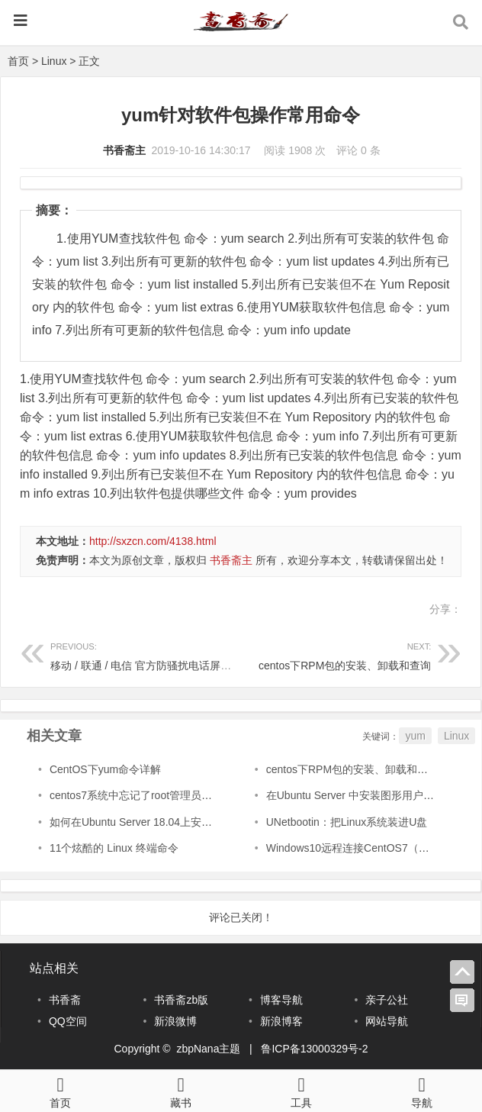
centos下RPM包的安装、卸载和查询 (336, 654)
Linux (53, 61)
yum (415, 736)
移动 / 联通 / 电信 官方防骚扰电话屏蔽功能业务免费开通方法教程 (204, 654)
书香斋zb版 (181, 1000)
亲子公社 (386, 1000)
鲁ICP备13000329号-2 (314, 1049)
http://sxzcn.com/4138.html (153, 541)
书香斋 (65, 1000)
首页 (18, 61)
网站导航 (386, 1021)
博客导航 (281, 1000)
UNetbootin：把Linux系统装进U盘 (347, 822)
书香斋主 (124, 150)
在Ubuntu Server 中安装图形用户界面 (355, 795)
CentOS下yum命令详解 (105, 769)
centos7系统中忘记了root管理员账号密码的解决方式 (173, 795)
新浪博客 (281, 1021)
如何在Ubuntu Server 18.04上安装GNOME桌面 (162, 822)
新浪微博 (175, 1021)
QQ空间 (68, 1021)
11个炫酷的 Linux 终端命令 (114, 848)
